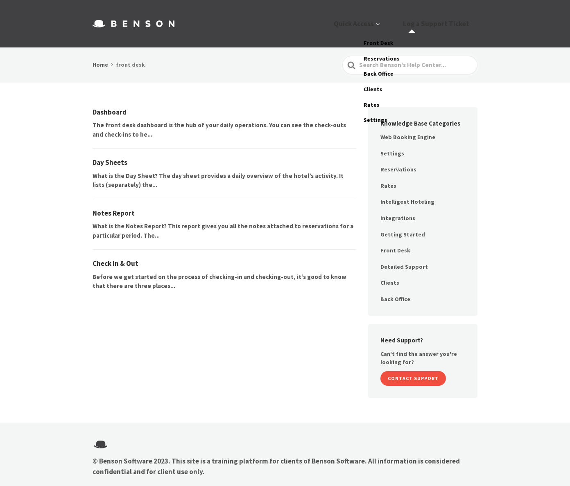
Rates (388, 175)
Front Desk (395, 240)
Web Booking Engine (407, 126)
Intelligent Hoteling (407, 191)
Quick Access (377, 18)
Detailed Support (404, 256)
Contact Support (413, 368)
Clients (389, 272)
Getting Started (402, 223)
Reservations (398, 159)
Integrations (397, 208)
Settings (392, 142)
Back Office (395, 288)
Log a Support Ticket (444, 18)
